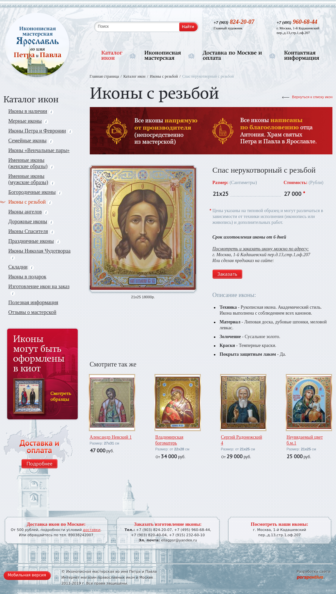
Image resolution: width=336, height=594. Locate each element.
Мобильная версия (27, 575)
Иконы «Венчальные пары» (39, 150)
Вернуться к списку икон (312, 97)
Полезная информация (33, 302)
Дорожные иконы (31, 221)
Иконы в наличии (31, 111)
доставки (92, 530)
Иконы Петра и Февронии (40, 130)
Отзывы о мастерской (32, 312)
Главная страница (104, 76)
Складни (21, 267)
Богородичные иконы (35, 192)
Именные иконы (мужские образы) (31, 179)
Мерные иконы (28, 121)
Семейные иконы (30, 140)
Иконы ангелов (28, 211)
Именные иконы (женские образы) (31, 163)
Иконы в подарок (27, 276)
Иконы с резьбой (30, 202)
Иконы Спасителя (31, 231)
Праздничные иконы (34, 241)
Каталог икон (134, 76)
